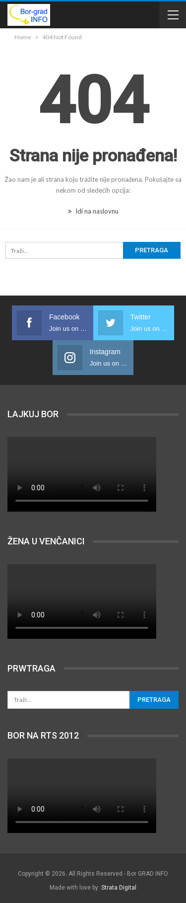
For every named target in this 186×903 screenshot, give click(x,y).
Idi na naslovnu (93, 211)
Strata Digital (118, 887)
